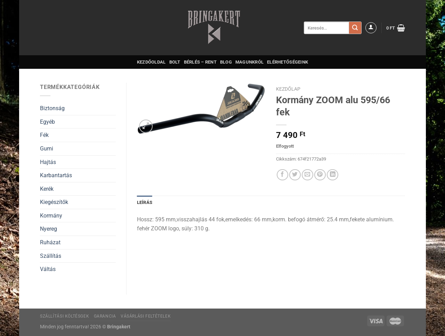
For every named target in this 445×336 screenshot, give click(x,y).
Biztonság (52, 108)
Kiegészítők (54, 202)
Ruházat (50, 242)
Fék (44, 135)
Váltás (48, 269)
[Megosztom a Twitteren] (295, 175)
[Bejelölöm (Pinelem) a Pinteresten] (320, 175)
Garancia (105, 316)
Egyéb (47, 121)
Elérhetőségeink (287, 62)
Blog (226, 62)
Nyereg (48, 229)
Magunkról (249, 62)
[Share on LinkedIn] (332, 175)
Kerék (47, 189)
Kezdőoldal (151, 62)
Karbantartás (56, 175)
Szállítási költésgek (64, 316)
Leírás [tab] (145, 202)
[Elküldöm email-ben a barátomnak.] (307, 175)
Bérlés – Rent (200, 62)
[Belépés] (371, 27)
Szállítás (50, 256)
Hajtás (48, 162)
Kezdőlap (288, 89)
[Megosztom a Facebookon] (282, 175)
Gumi (46, 148)
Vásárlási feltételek (146, 316)
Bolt (174, 62)
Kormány (51, 215)
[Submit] (355, 28)
